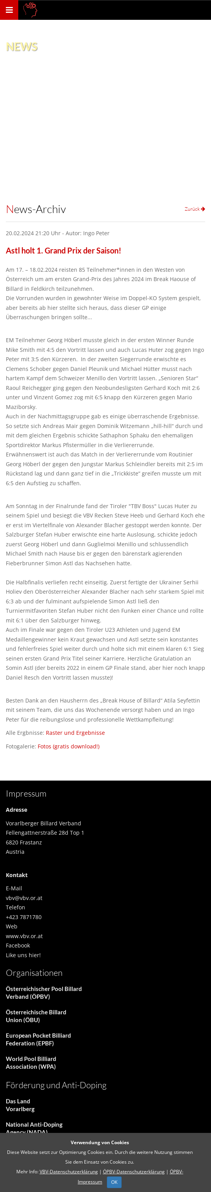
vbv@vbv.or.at (24, 898)
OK (114, 1182)
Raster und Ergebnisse (75, 732)
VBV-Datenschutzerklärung (69, 1171)
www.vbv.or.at (24, 936)
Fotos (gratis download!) (68, 746)
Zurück (195, 209)
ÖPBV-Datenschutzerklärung (134, 1171)
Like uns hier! (23, 955)
